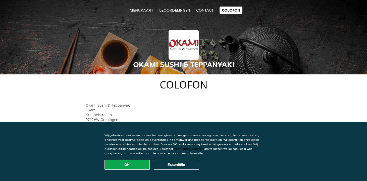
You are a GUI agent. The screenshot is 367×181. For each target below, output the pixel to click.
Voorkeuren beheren (188, 149)
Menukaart (141, 10)
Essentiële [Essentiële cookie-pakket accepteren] (176, 165)
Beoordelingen (174, 10)
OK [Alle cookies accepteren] (127, 165)
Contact (205, 10)
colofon (231, 10)
